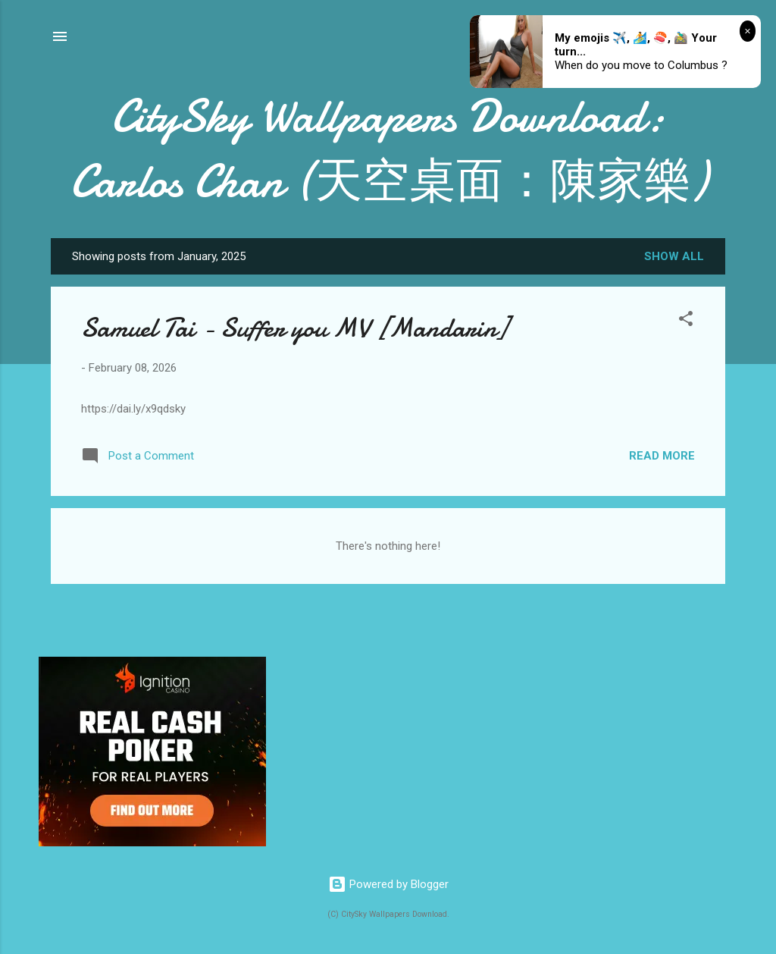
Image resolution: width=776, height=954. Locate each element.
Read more (662, 456)
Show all (674, 256)
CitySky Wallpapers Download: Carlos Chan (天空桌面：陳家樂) (388, 148)
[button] (686, 321)
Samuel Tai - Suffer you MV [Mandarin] (294, 328)
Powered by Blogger (388, 884)
